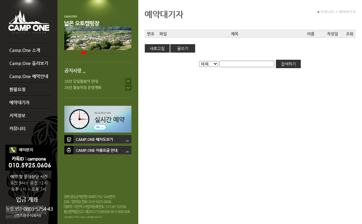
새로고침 (157, 48)
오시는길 (40, 212)
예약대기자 (19, 102)
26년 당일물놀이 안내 (81, 81)
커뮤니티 (17, 128)
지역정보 (17, 115)
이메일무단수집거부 (17, 212)
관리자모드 (12, 217)
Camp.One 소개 (24, 50)
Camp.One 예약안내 (28, 76)
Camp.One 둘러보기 (28, 63)
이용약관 (38, 207)
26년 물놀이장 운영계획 (82, 87)
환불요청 (17, 89)
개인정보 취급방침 (16, 207)
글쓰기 (182, 48)
